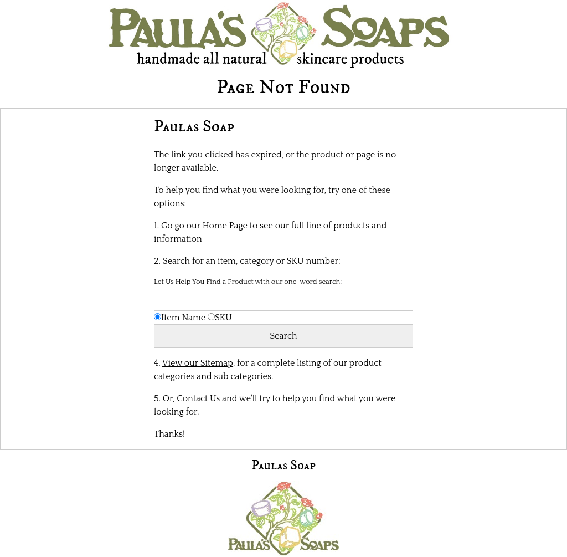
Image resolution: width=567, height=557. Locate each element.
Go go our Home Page (204, 226)
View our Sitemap (197, 363)
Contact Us (197, 398)
